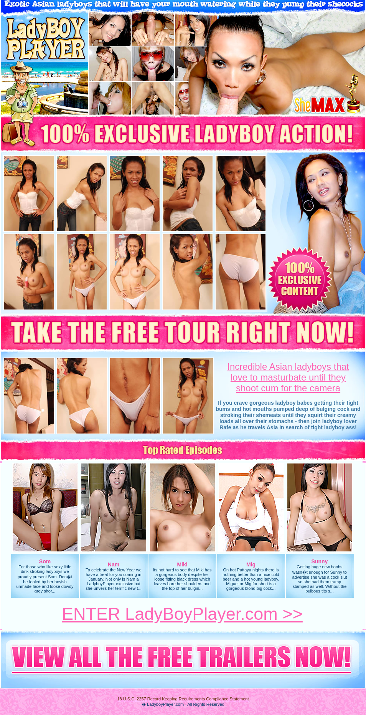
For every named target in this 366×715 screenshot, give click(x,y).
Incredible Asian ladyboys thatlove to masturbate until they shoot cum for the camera (288, 377)
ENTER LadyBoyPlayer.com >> (182, 614)
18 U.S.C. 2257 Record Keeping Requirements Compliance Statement (183, 699)
